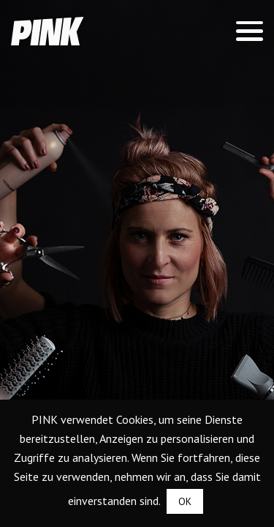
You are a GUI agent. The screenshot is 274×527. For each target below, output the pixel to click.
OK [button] (184, 501)
